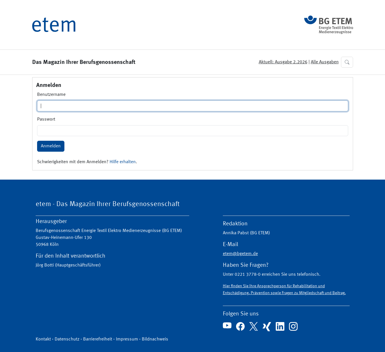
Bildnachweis (155, 339)
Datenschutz (67, 339)
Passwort (46, 119)
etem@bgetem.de (240, 254)
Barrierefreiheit (97, 339)
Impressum (127, 339)
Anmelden (51, 146)
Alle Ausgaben (325, 62)
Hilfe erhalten (123, 162)
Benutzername (51, 94)
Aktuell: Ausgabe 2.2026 (283, 62)
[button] (347, 62)
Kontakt (43, 339)
